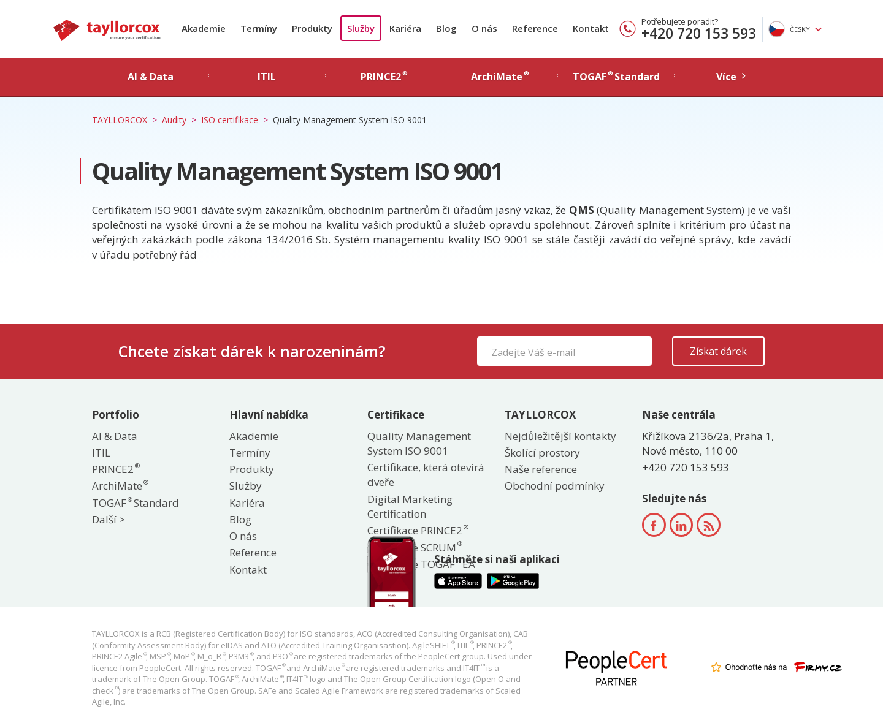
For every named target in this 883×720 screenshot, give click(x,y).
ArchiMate (119, 486)
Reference (535, 28)
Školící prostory (542, 452)
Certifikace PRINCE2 (417, 530)
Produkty (312, 28)
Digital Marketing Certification (410, 506)
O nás (484, 28)
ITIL (101, 452)
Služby (361, 28)
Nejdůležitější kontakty (560, 436)
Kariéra (405, 28)
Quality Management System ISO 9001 (419, 443)
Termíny (258, 28)
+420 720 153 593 (698, 33)
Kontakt (591, 28)
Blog (446, 28)
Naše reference (541, 469)
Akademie (204, 28)
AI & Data (114, 436)
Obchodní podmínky (555, 486)
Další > (108, 519)
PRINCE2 (115, 469)
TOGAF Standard (135, 503)
